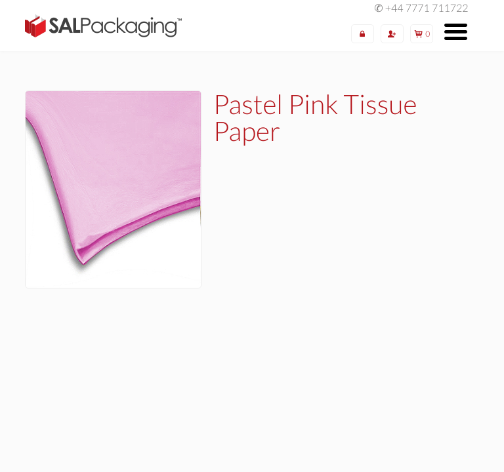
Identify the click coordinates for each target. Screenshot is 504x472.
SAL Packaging (103, 25)
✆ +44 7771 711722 (421, 8)
